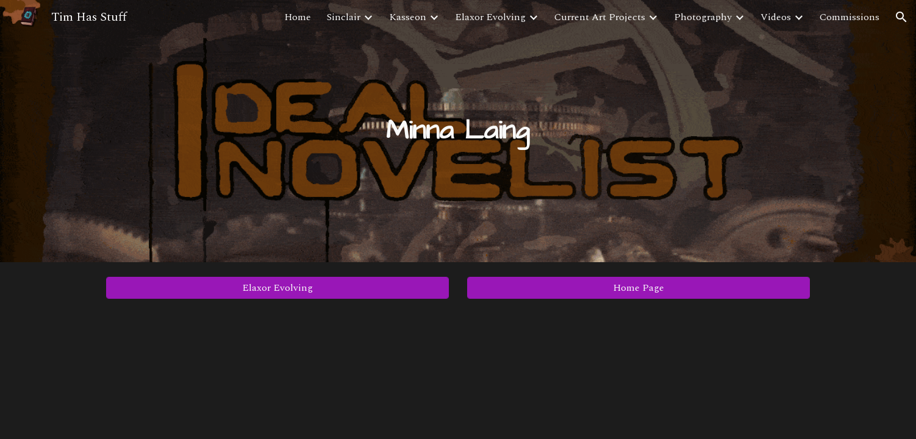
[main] (458, 131)
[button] (901, 17)
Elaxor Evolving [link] (490, 17)
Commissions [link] (849, 17)
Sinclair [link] (343, 17)
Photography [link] (703, 17)
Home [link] (297, 17)
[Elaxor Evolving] (277, 288)
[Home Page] (638, 288)
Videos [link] (775, 17)
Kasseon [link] (407, 17)
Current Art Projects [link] (599, 17)
